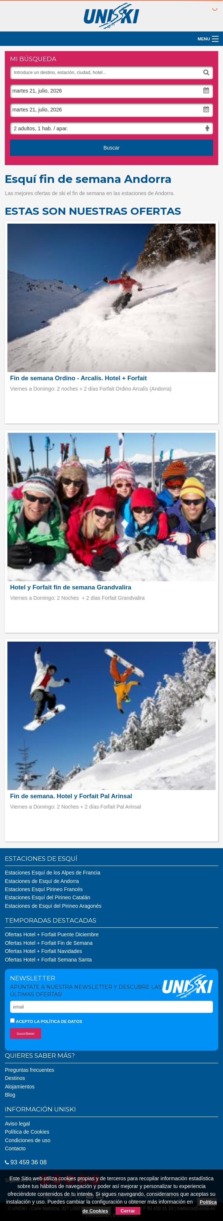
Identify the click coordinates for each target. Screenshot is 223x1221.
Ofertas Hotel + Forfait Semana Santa (48, 960)
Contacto (15, 1148)
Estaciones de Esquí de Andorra (42, 881)
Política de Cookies (27, 1132)
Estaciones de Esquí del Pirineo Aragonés (53, 906)
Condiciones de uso (27, 1140)
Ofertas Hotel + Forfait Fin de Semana (49, 943)
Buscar (111, 148)
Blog (10, 1095)
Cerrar (128, 1211)
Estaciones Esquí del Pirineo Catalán (47, 897)
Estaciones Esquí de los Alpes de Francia (52, 873)
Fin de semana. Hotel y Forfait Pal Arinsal (71, 796)
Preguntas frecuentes (29, 1070)
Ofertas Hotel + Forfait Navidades (43, 951)
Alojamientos (19, 1087)
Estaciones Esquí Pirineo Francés (44, 889)
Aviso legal (17, 1124)
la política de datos (58, 1021)
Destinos (15, 1078)
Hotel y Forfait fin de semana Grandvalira (70, 587)
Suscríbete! (26, 1033)
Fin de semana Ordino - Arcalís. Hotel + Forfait (78, 378)
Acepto (46, 1021)
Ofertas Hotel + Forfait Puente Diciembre (52, 934)
